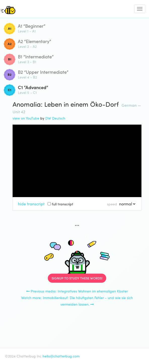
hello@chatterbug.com (61, 355)
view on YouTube (26, 118)
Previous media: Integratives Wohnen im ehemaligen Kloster (77, 291)
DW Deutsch (55, 118)
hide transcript (31, 203)
